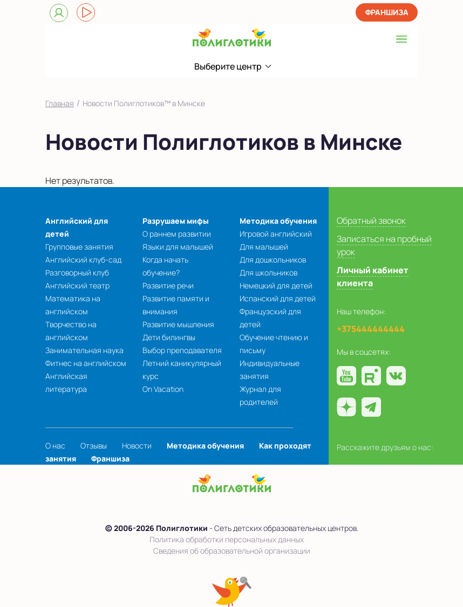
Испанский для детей (278, 298)
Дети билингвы (168, 337)
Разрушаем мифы (175, 221)
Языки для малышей (177, 247)
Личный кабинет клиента (372, 276)
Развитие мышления (178, 324)
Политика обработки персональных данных (226, 539)
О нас (55, 445)
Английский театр (77, 285)
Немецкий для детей (276, 285)
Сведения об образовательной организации (231, 551)
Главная (59, 103)
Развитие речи (168, 285)
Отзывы (93, 445)
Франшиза (386, 12)
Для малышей (264, 247)
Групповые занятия (79, 247)
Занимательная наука (84, 350)
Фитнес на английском (85, 363)
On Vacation (162, 389)
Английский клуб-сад (83, 259)
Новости (137, 445)
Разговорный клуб (77, 272)
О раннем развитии (176, 234)
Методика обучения (278, 221)
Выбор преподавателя (182, 350)
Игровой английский (276, 234)
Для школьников (268, 272)
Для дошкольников (273, 259)
